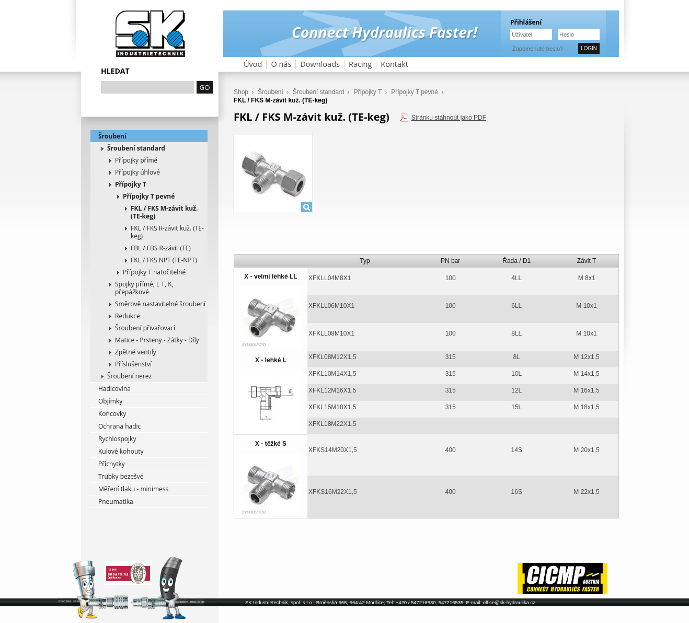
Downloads (320, 64)
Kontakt (394, 64)
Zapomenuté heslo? (537, 48)
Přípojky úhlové (137, 172)
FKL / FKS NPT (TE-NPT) (164, 260)
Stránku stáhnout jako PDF (448, 117)
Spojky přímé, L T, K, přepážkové (144, 288)
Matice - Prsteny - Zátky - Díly (157, 340)
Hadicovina (114, 389)
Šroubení (112, 136)
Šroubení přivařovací (145, 328)
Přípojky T (130, 184)
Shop (241, 92)
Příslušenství (133, 364)
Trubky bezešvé (121, 476)
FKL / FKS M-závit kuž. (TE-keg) (164, 212)
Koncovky (112, 414)
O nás (281, 64)
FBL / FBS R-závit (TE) (161, 248)
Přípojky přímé (136, 160)
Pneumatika (115, 501)
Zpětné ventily (135, 352)
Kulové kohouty (121, 451)
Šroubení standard (136, 148)
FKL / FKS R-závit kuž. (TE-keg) (167, 232)
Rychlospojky (117, 439)
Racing (360, 64)
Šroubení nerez (129, 376)
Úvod (253, 64)
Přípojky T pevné (149, 196)
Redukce (127, 316)
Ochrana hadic (119, 426)
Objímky (110, 401)
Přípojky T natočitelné (154, 272)
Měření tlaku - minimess (133, 489)
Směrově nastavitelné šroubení (160, 304)
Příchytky (111, 464)
